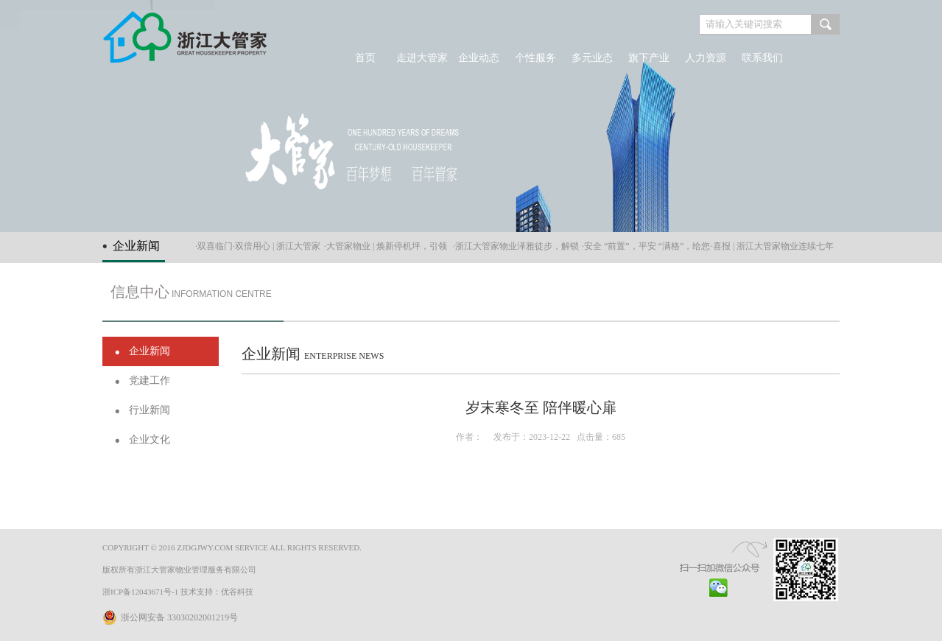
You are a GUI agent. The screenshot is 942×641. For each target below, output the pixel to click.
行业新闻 (149, 410)
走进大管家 (422, 57)
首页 (365, 57)
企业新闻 (149, 351)
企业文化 (149, 439)
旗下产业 (648, 57)
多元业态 (592, 57)
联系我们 (762, 57)
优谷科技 (237, 591)
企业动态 (478, 57)
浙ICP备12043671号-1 (140, 591)
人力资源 (705, 57)
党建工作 (149, 380)
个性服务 (535, 57)
